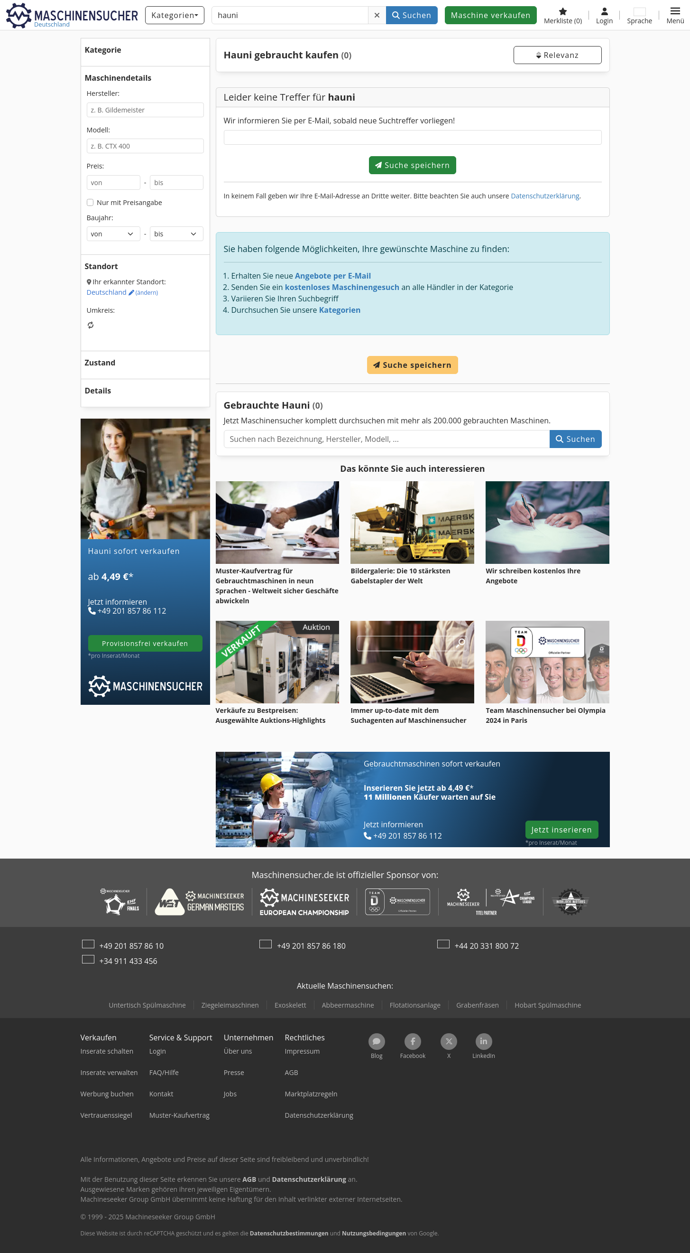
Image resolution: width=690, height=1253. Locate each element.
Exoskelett (290, 1005)
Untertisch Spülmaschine (147, 1005)
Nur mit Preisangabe (129, 202)
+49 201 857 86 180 (311, 946)
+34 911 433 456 (128, 961)
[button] (675, 15)
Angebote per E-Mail (333, 276)
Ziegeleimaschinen (230, 1005)
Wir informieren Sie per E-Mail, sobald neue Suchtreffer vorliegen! (339, 120)
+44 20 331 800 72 (487, 946)
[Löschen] (377, 15)
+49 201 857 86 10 (132, 946)
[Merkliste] (563, 15)
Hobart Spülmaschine (548, 1005)
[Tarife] (145, 589)
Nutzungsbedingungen (374, 1233)
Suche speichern (412, 165)
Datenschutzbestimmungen (289, 1233)
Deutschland (122, 292)
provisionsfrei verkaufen (145, 643)
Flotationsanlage (415, 1005)
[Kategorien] (174, 15)
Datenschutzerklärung (545, 195)
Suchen (412, 15)
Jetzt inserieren (562, 829)
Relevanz (557, 55)
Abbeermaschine (348, 1005)
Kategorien (340, 310)
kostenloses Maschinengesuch (342, 287)
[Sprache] (639, 15)
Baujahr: (100, 217)
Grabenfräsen (477, 1005)
